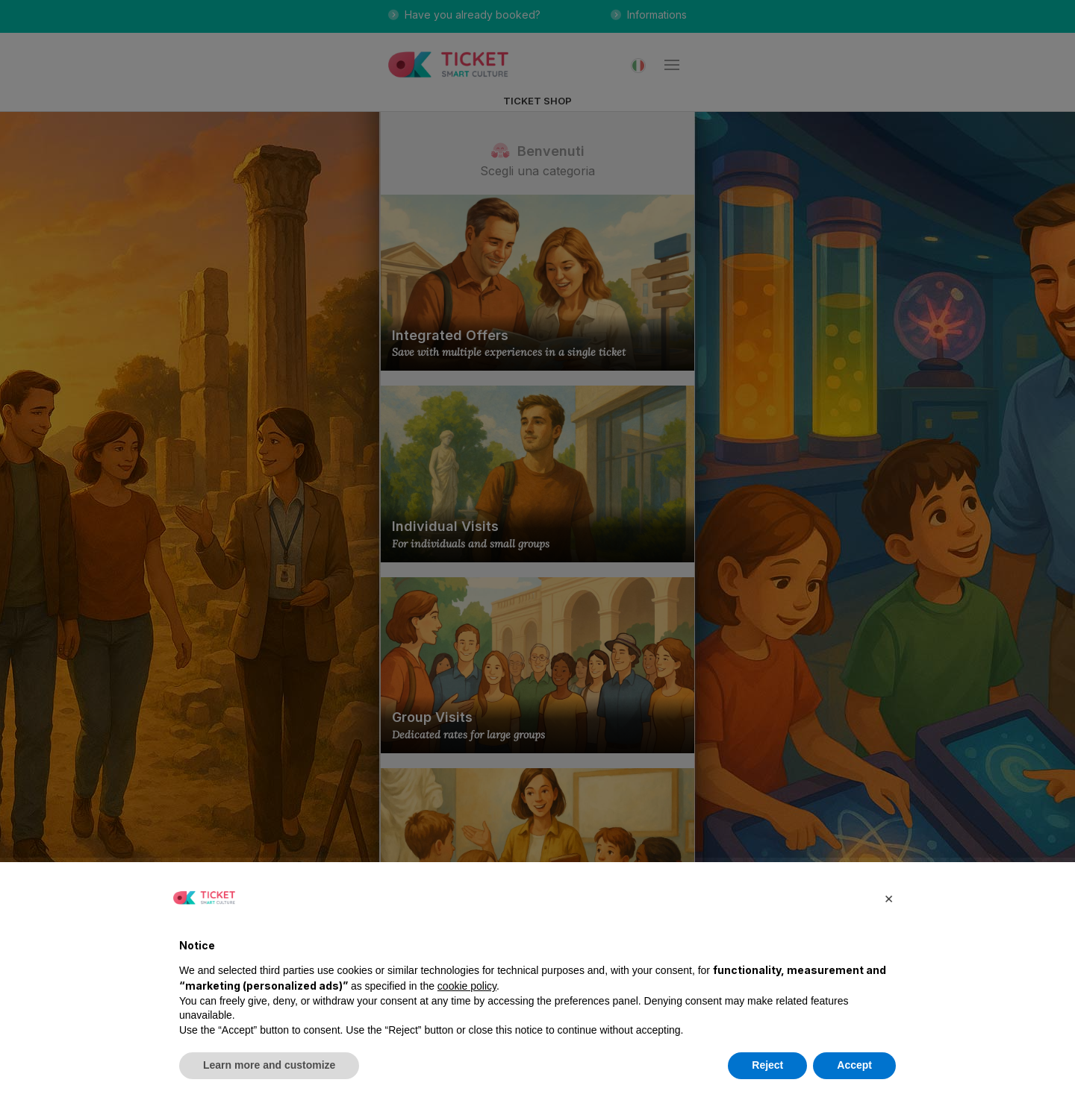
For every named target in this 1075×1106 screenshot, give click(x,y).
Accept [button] (854, 1065)
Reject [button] (767, 1065)
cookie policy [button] (466, 986)
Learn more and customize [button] (269, 1065)
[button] (888, 898)
